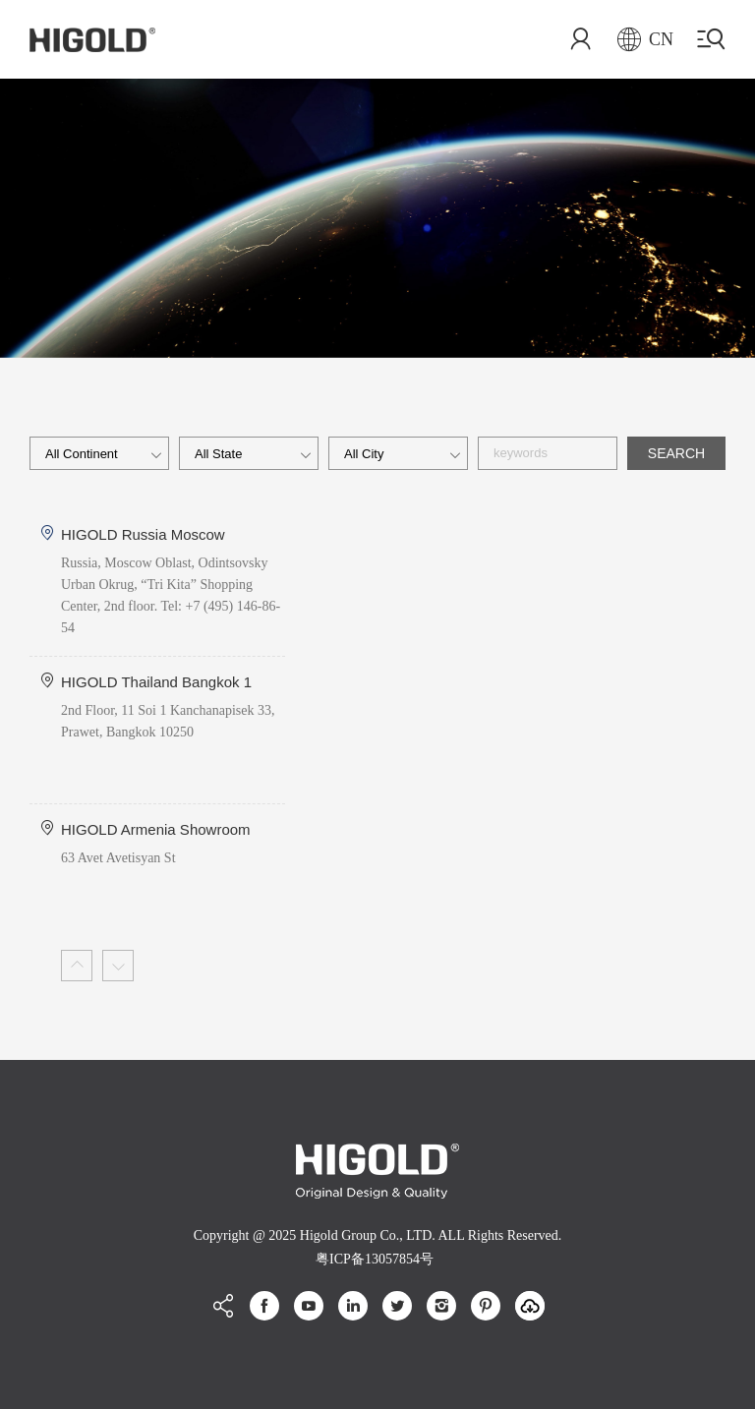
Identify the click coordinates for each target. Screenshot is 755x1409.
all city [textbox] (363, 453)
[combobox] (99, 453)
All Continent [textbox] (81, 453)
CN (645, 39)
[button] (76, 965)
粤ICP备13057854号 (375, 1259)
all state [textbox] (218, 453)
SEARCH (676, 453)
